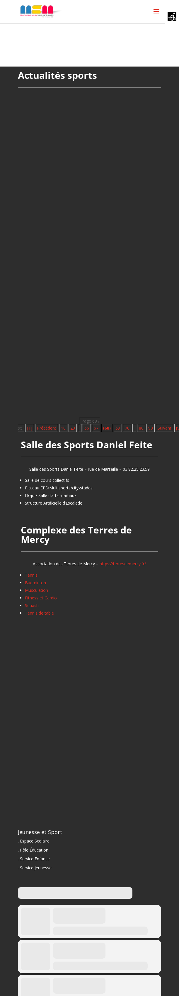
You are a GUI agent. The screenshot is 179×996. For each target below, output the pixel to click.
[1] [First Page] (29, 428)
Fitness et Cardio (41, 598)
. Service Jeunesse (35, 868)
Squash (32, 605)
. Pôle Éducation (33, 850)
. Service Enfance (34, 858)
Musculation (36, 590)
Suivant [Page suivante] (164, 428)
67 (96, 428)
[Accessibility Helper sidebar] (172, 17)
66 (86, 428)
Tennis (31, 575)
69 (117, 428)
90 (150, 428)
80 (141, 428)
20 (72, 428)
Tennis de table (39, 613)
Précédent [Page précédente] (46, 428)
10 (63, 428)
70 (127, 428)
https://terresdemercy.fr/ (123, 563)
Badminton (35, 582)
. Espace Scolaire (34, 841)
